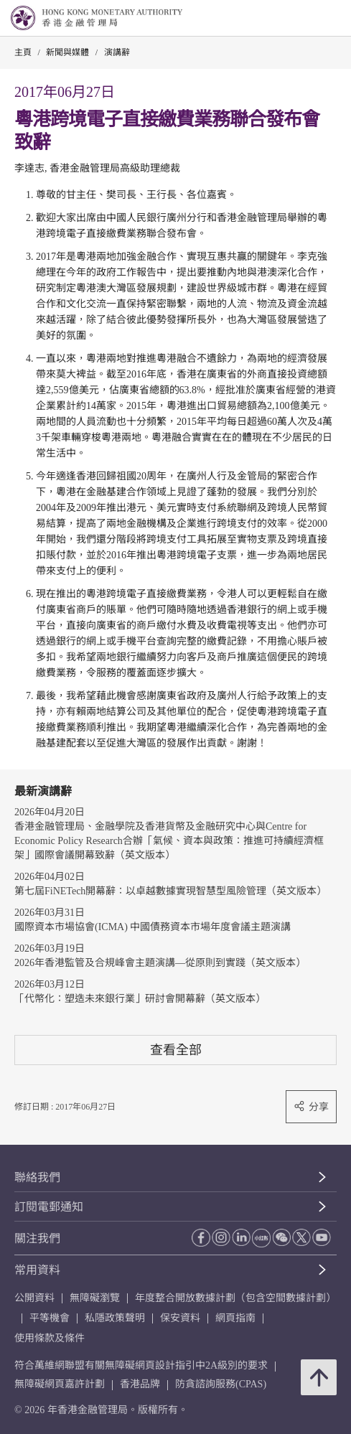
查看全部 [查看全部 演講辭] (176, 1049)
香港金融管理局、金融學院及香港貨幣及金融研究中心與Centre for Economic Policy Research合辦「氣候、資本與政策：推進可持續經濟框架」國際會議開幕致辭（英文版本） (169, 841)
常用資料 (37, 1270)
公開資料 (34, 1298)
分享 (311, 1106)
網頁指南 (235, 1318)
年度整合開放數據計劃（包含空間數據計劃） (235, 1298)
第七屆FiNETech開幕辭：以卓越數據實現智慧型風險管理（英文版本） (170, 891)
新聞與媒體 (67, 52)
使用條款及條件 (49, 1338)
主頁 (23, 52)
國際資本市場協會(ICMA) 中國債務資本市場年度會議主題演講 (152, 927)
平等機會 (49, 1318)
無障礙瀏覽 (95, 1298)
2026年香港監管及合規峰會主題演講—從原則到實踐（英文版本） (160, 962)
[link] (304, 19)
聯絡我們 (37, 1177)
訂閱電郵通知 (48, 1207)
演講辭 (117, 52)
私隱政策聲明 (115, 1318)
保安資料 (180, 1318)
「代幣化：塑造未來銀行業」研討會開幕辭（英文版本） (140, 998)
